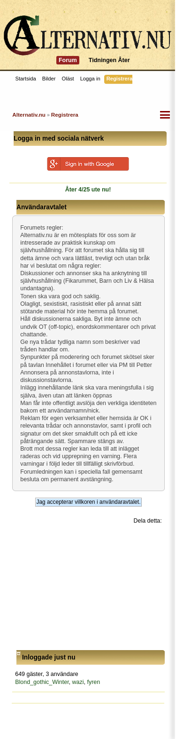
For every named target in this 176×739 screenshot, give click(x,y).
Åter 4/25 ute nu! (88, 189)
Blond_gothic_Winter (42, 682)
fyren (93, 682)
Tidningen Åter (109, 60)
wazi (78, 682)
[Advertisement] (88, 587)
